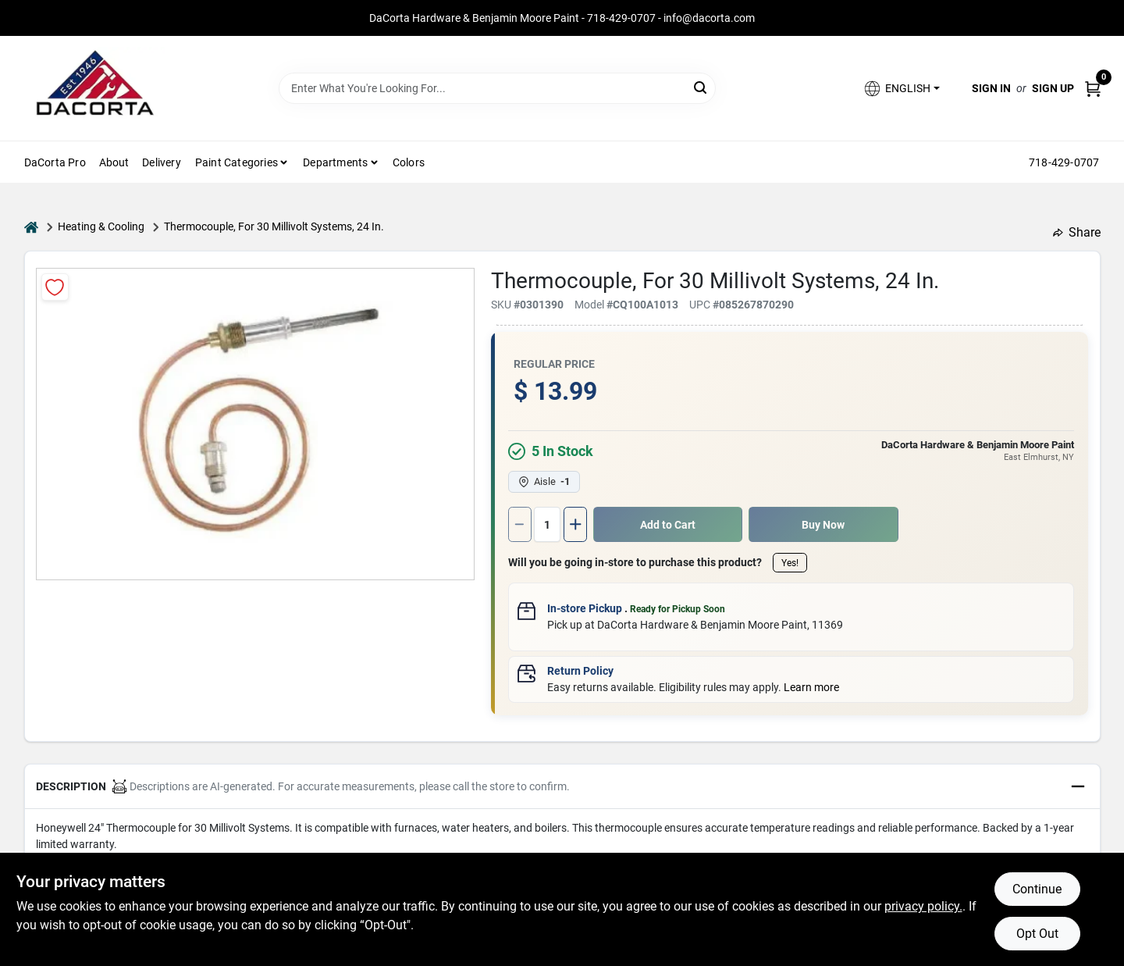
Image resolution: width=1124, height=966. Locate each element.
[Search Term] (497, 88)
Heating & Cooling (101, 226)
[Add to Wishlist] (55, 287)
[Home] (31, 227)
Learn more (811, 687)
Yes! (790, 563)
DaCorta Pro (55, 162)
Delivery (161, 162)
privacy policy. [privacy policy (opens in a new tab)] (923, 906)
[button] (901, 88)
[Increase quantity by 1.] (575, 524)
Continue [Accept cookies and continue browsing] (1037, 889)
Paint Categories (236, 162)
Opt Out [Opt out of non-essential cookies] (1037, 933)
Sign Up (1053, 88)
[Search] (701, 87)
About (114, 162)
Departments (335, 162)
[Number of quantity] (547, 524)
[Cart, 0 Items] (1093, 88)
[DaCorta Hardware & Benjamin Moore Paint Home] (94, 88)
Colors (409, 162)
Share (1077, 232)
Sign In (991, 88)
